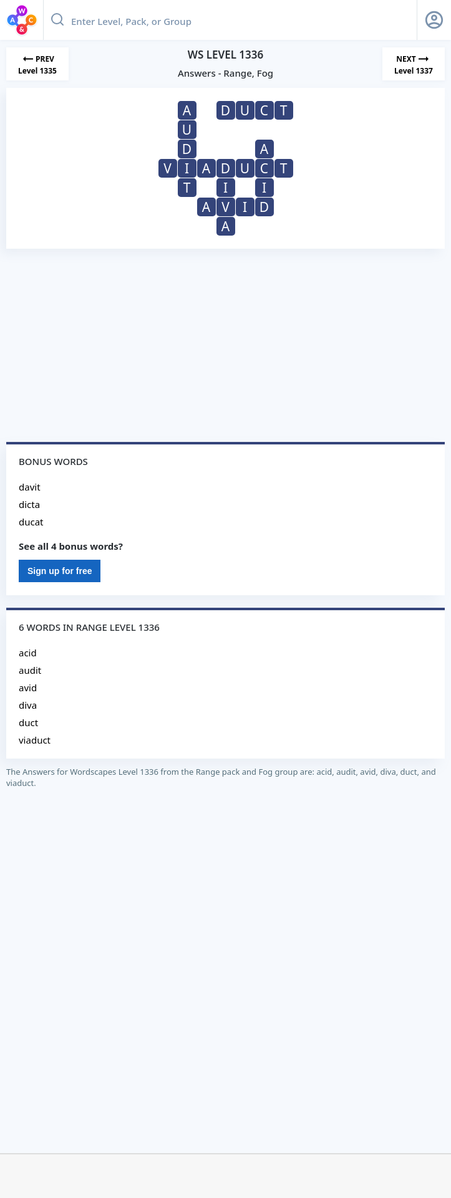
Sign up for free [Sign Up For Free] (59, 571)
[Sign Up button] (434, 20)
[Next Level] (413, 63)
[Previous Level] (37, 63)
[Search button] (57, 20)
